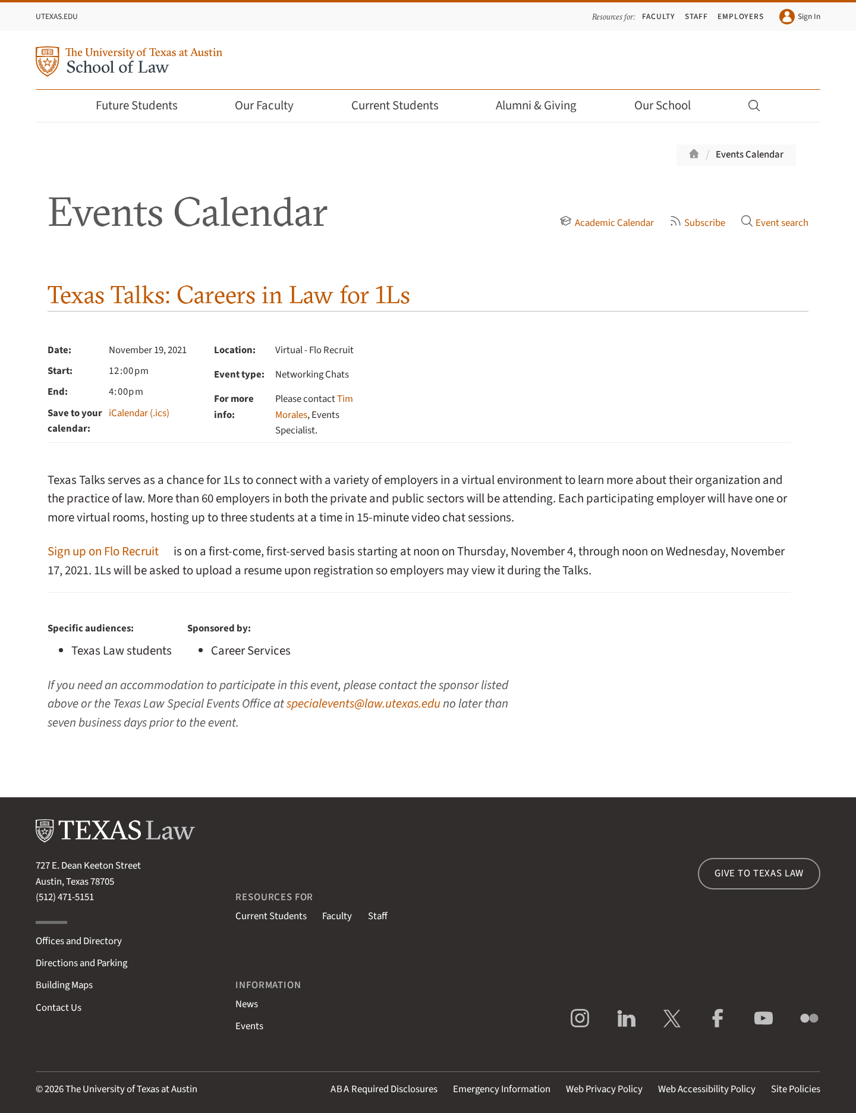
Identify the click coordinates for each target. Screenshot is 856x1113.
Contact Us (58, 1008)
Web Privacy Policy (604, 1089)
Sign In (799, 16)
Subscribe (697, 223)
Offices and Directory (79, 941)
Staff (696, 16)
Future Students (145, 105)
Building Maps (64, 985)
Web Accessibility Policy (707, 1089)
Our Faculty (272, 105)
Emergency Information (501, 1089)
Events (249, 1026)
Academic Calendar (606, 223)
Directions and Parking (81, 963)
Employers (740, 16)
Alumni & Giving (544, 105)
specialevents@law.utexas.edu (363, 703)
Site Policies (795, 1089)
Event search (774, 223)
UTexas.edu (57, 16)
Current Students (403, 105)
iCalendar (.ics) (139, 413)
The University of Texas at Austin (131, 1089)
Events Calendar (749, 154)
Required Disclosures (384, 1089)
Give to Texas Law (759, 873)
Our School (670, 105)
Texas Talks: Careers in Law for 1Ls (229, 294)
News (246, 1004)
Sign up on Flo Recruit (103, 551)
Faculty (658, 16)
